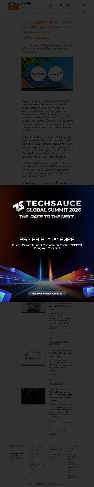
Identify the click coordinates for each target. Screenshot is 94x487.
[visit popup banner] (47, 243)
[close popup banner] (91, 187)
